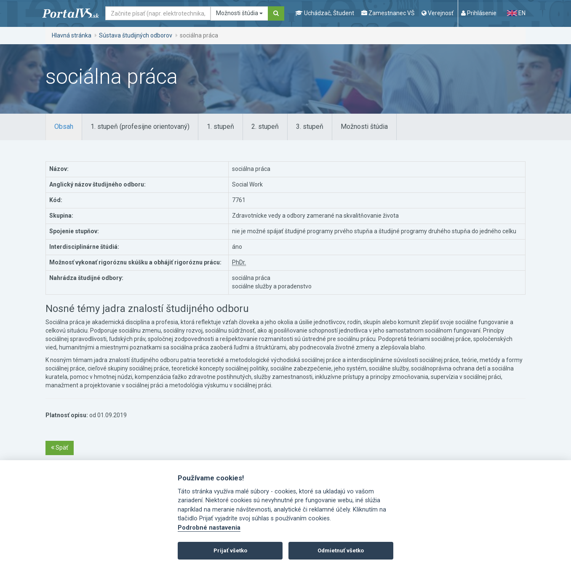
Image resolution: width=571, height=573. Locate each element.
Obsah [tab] (63, 127)
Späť (59, 447)
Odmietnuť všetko (341, 550)
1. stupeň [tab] (220, 127)
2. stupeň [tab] (265, 127)
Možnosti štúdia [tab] (364, 127)
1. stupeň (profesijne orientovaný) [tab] (140, 127)
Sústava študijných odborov (135, 35)
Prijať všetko (230, 550)
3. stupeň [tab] (309, 127)
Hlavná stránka (71, 35)
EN (516, 13)
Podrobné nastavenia (209, 527)
